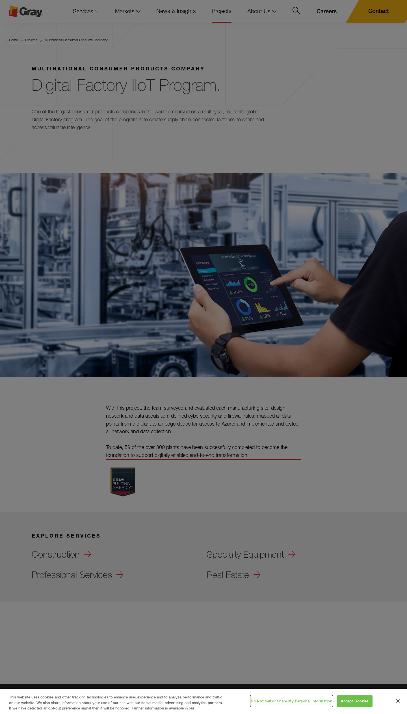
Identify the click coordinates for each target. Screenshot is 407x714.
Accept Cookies (355, 700)
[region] (203, 701)
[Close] (398, 701)
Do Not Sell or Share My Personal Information (291, 700)
